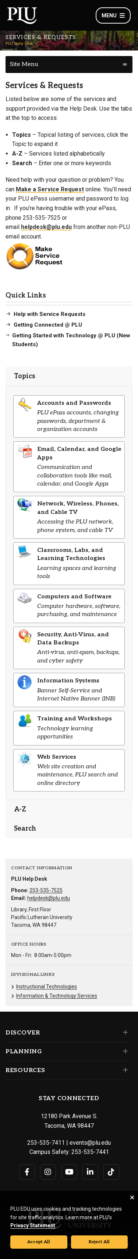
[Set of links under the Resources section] (123, 1070)
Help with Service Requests (49, 314)
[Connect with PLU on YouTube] (69, 1172)
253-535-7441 (90, 1151)
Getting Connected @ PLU (48, 324)
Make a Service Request (50, 189)
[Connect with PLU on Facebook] (27, 1172)
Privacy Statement (32, 1225)
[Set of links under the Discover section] (123, 1032)
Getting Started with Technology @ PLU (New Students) (71, 340)
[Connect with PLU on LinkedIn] (90, 1172)
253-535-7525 (46, 890)
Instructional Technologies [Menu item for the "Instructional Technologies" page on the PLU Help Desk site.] (46, 987)
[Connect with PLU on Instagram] (48, 1172)
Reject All (99, 1242)
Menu (113, 15)
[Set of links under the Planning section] (123, 1051)
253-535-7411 (46, 1142)
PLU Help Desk (19, 43)
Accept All (38, 1242)
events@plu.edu (90, 1142)
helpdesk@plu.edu (46, 226)
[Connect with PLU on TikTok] (111, 1172)
